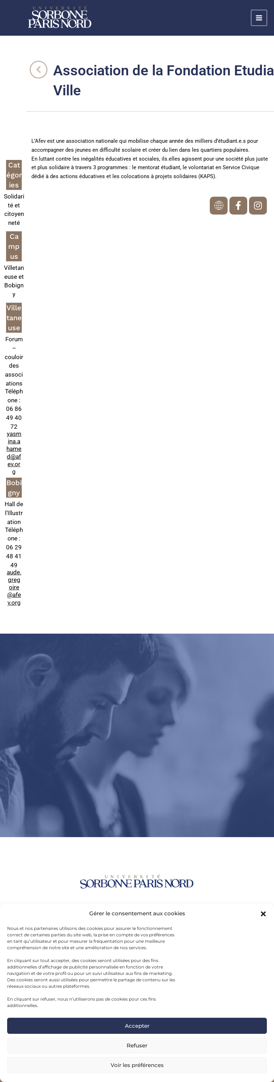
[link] (78, 18)
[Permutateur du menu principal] (259, 18)
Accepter (137, 1025)
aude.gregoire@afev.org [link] (14, 587)
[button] (263, 913)
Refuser (137, 1045)
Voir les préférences (137, 1065)
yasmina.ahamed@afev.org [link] (13, 452)
